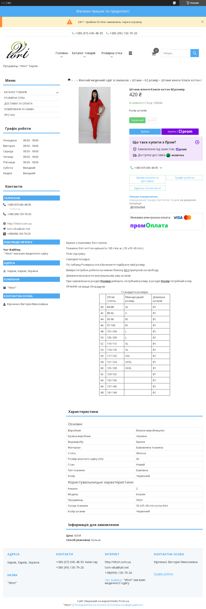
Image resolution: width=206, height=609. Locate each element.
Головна (61, 53)
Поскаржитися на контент (90, 605)
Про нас (9, 115)
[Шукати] (194, 53)
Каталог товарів (83, 53)
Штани (136, 80)
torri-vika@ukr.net (18, 228)
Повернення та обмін (19, 109)
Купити (145, 131)
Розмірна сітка (111, 53)
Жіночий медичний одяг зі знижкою (104, 80)
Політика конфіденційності (126, 605)
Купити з (180, 132)
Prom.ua (124, 601)
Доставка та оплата (18, 103)
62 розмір (151, 80)
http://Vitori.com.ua (19, 223)
